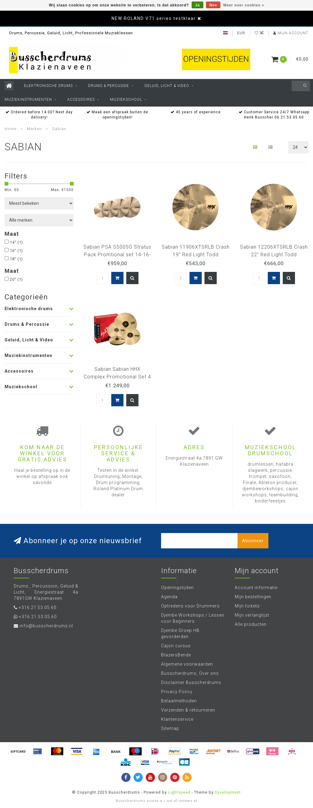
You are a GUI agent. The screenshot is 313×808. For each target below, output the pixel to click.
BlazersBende (176, 654)
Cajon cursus (176, 645)
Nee (213, 5)
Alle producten (251, 624)
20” (16, 279)
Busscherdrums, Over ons (190, 673)
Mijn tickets (247, 605)
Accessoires (81, 99)
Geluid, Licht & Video (166, 86)
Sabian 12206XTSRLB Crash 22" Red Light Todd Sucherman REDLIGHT (274, 254)
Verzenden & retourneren (188, 710)
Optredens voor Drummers (190, 605)
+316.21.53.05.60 (38, 607)
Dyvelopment (228, 792)
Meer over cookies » (243, 5)
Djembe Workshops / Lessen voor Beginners (192, 618)
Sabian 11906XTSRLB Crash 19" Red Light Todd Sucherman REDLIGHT (196, 254)
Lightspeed (179, 792)
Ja (197, 5)
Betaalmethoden (179, 700)
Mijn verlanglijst (252, 615)
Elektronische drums (48, 86)
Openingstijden (177, 587)
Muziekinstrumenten (28, 99)
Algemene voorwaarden (187, 664)
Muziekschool (126, 99)
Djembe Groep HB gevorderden (180, 633)
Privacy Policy (177, 691)
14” (16, 242)
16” (16, 250)
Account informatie (256, 587)
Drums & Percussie (108, 86)
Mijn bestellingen (253, 596)
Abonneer (253, 540)
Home (11, 128)
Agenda (169, 596)
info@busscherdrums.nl (46, 625)
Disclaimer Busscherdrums (191, 682)
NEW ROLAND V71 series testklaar (154, 18)
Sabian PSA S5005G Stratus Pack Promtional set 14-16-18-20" (117, 254)
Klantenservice (177, 719)
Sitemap (170, 728)
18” (16, 259)
